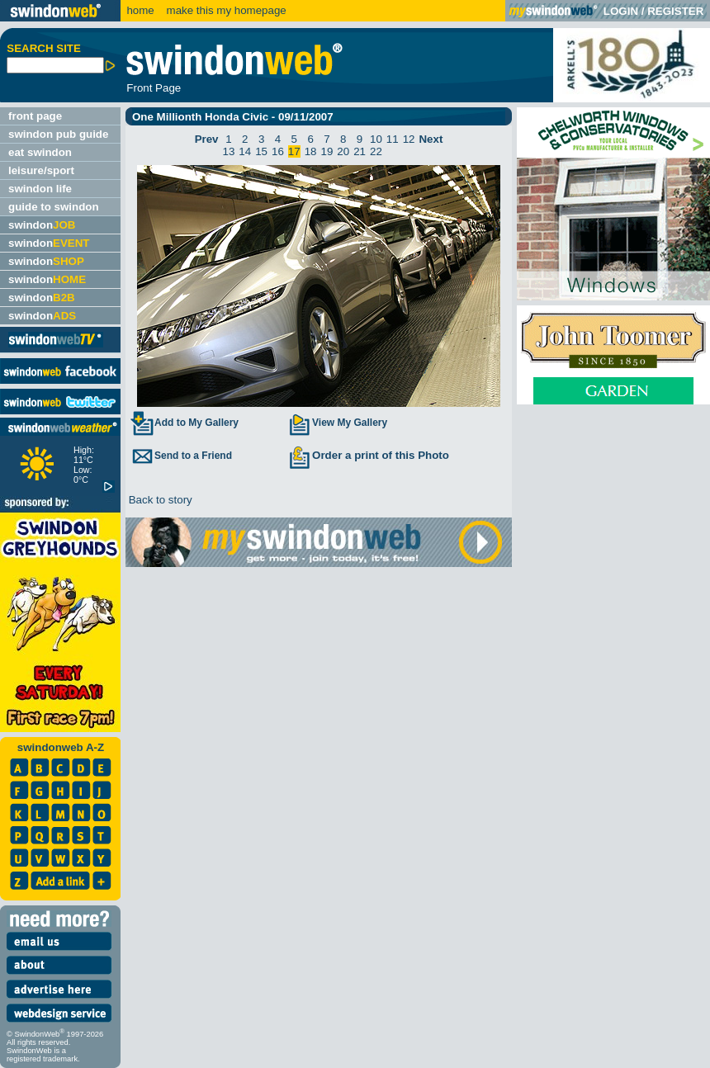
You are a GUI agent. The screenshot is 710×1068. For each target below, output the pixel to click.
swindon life (40, 188)
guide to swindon (53, 207)
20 (343, 151)
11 (392, 139)
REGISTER (675, 11)
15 (261, 151)
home (140, 10)
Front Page (153, 88)
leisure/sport (41, 170)
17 (294, 151)
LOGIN (621, 11)
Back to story (158, 500)
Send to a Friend (181, 455)
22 (376, 151)
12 (409, 139)
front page (35, 116)
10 (376, 139)
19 (327, 151)
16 (278, 151)
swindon (41, 225)
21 (359, 151)
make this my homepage (224, 10)
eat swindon (40, 152)
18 (311, 151)
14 (245, 151)
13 (229, 151)
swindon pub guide (58, 134)
